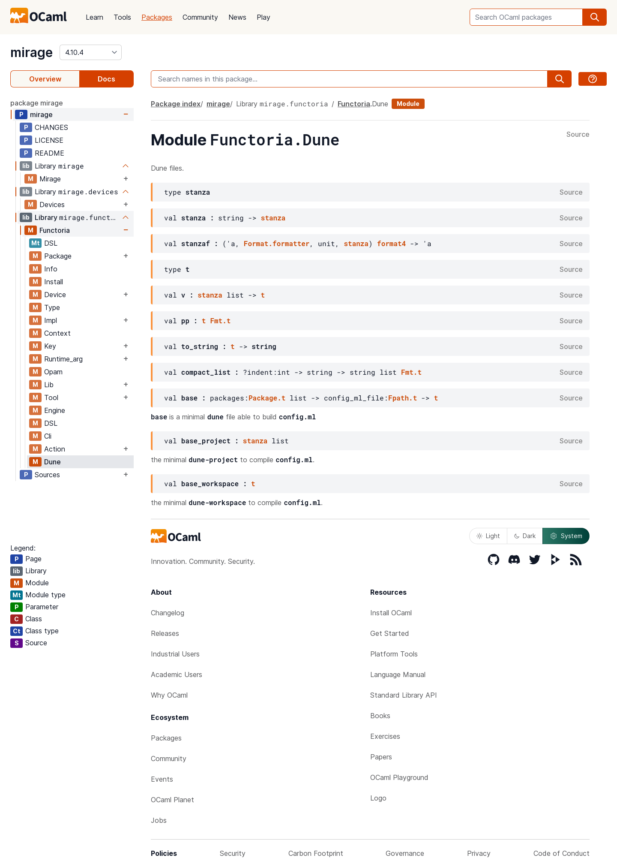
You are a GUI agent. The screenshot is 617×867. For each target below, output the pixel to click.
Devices (52, 204)
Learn (94, 17)
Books (380, 715)
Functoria (54, 230)
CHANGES (51, 127)
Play (263, 17)
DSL (50, 243)
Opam (53, 371)
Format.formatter (277, 243)
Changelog (167, 612)
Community (200, 17)
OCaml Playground (399, 777)
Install (53, 281)
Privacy (479, 853)
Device (55, 294)
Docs (106, 79)
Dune (52, 462)
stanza (273, 217)
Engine (54, 410)
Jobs (159, 820)
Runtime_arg (63, 359)
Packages (156, 17)
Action (54, 449)
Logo (378, 798)
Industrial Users (175, 654)
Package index (176, 103)
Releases (165, 633)
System (566, 536)
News (237, 17)
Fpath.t (402, 397)
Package (58, 256)
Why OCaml (169, 695)
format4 (391, 243)
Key (50, 346)
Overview (45, 79)
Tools (122, 17)
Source (578, 134)
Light (488, 535)
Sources (47, 474)
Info (50, 269)
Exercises (385, 736)
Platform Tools (394, 654)
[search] (595, 17)
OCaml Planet (172, 799)
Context (57, 333)
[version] (91, 52)
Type (52, 307)
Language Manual (397, 674)
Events (162, 779)
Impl (50, 320)
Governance (405, 853)
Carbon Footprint (315, 853)
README (49, 153)
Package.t (267, 397)
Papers (381, 757)
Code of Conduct (561, 853)
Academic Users (176, 674)
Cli (47, 436)
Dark (525, 535)
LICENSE (49, 140)
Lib (49, 384)
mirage (31, 52)
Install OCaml (391, 612)
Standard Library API (403, 695)
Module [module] (408, 103)
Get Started (389, 633)
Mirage (50, 179)
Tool (51, 397)
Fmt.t (220, 320)
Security (233, 853)
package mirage (36, 103)
